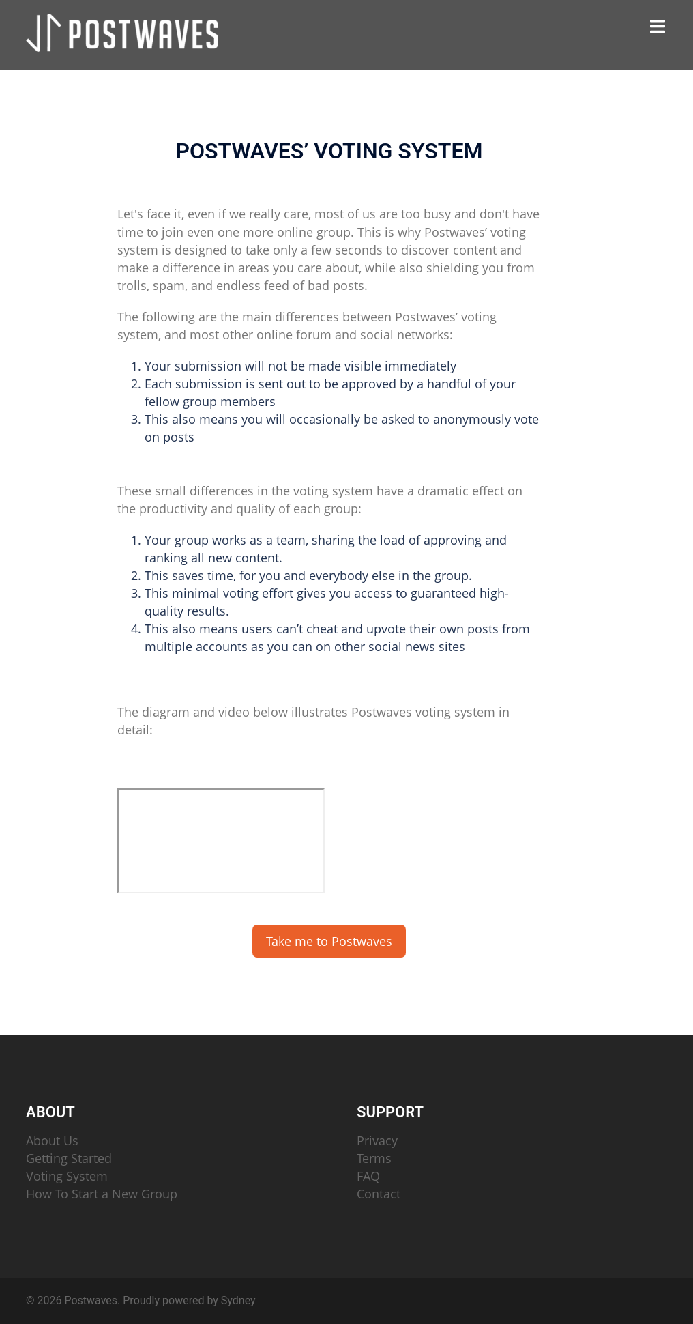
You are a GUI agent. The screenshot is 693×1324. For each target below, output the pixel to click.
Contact (378, 1193)
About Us (52, 1140)
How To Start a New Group (101, 1193)
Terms (374, 1158)
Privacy (377, 1140)
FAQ (368, 1176)
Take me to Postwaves (329, 941)
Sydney (238, 1300)
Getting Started (69, 1158)
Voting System (67, 1176)
